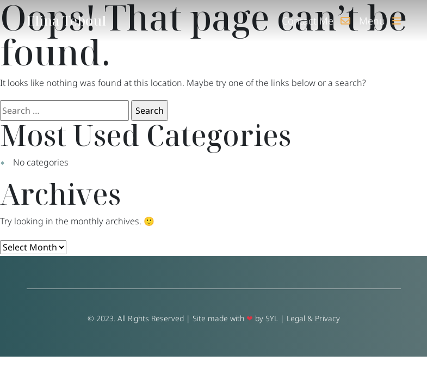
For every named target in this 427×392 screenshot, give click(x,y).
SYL (271, 318)
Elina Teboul (66, 20)
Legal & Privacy (313, 318)
